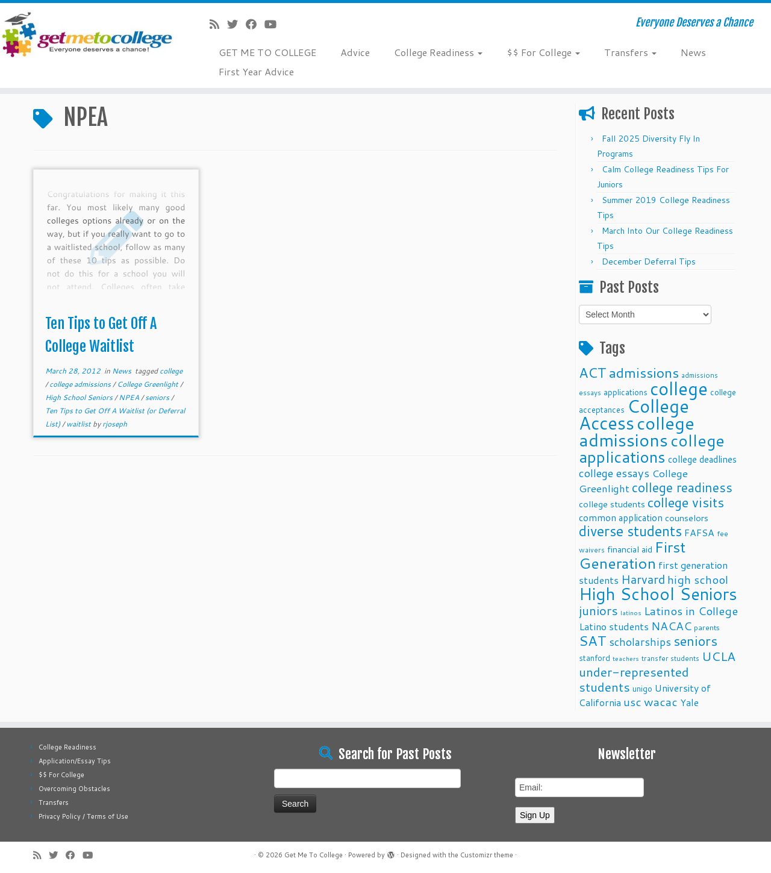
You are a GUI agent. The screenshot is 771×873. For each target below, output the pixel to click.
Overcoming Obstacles (74, 788)
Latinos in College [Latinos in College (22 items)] (691, 610)
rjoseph (114, 424)
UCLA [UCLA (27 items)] (718, 656)
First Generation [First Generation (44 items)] (632, 555)
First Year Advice (256, 71)
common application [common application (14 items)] (621, 517)
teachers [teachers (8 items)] (626, 658)
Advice (355, 52)
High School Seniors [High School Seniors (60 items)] (658, 593)
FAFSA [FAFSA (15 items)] (699, 532)
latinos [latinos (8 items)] (630, 612)
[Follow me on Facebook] (255, 24)
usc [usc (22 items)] (632, 701)
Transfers (630, 52)
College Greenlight (148, 384)
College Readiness (438, 52)
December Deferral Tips (649, 261)
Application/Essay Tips (75, 761)
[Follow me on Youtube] (274, 24)
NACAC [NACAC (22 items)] (671, 626)
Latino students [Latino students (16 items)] (614, 626)
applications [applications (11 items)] (626, 392)
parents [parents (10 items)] (707, 627)
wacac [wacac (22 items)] (661, 701)
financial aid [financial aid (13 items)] (629, 549)
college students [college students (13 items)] (612, 504)
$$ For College (543, 52)
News (693, 52)
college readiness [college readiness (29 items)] (682, 487)
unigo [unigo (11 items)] (642, 688)
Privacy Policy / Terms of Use (83, 816)
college (171, 371)
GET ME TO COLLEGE (267, 52)
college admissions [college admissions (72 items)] (637, 431)
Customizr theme (486, 855)
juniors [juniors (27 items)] (598, 610)
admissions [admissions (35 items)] (644, 372)
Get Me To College (313, 855)
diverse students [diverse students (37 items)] (630, 531)
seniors (158, 397)
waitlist (79, 424)
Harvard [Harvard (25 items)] (643, 579)
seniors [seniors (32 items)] (695, 640)
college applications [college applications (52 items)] (652, 448)
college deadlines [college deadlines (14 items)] (702, 459)
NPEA (130, 397)
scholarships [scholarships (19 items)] (640, 641)
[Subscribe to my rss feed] (218, 24)
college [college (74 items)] (679, 388)
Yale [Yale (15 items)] (689, 702)
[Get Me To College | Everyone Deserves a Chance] (89, 34)
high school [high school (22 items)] (697, 579)
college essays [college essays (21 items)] (614, 473)
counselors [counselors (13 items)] (686, 518)
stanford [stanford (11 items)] (594, 657)
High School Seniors (79, 397)
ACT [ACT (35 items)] (593, 372)
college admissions (81, 384)
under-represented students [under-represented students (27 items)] (634, 679)
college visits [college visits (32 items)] (686, 502)
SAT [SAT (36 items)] (593, 640)
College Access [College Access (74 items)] (634, 414)
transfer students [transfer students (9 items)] (670, 658)
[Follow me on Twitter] (236, 24)
